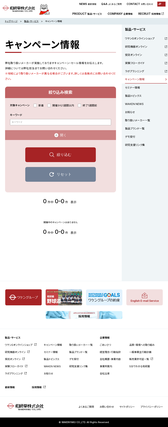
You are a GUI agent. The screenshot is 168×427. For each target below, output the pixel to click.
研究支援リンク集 (135, 145)
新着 (38, 105)
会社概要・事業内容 (110, 359)
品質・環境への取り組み (142, 344)
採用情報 (37, 387)
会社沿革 (105, 373)
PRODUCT (87, 13)
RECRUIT (149, 13)
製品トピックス (133, 95)
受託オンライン (133, 54)
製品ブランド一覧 (135, 128)
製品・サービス (31, 21)
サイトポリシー (127, 406)
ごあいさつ (105, 344)
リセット (64, 174)
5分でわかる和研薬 (139, 366)
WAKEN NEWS (134, 104)
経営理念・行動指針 (110, 352)
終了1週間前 (87, 105)
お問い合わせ (107, 406)
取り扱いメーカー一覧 (137, 120)
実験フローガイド (135, 63)
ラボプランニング (134, 71)
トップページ (11, 21)
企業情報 (105, 337)
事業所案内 (106, 366)
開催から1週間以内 (60, 105)
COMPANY (120, 13)
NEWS (87, 4)
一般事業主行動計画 (140, 352)
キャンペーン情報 (135, 79)
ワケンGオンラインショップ (140, 38)
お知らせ (130, 112)
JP (159, 4)
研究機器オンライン (136, 46)
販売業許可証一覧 (139, 359)
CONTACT (140, 4)
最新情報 (10, 387)
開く (63, 135)
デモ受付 (130, 136)
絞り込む (64, 155)
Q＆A (111, 4)
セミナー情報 (132, 87)
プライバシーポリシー (151, 406)
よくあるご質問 (86, 406)
